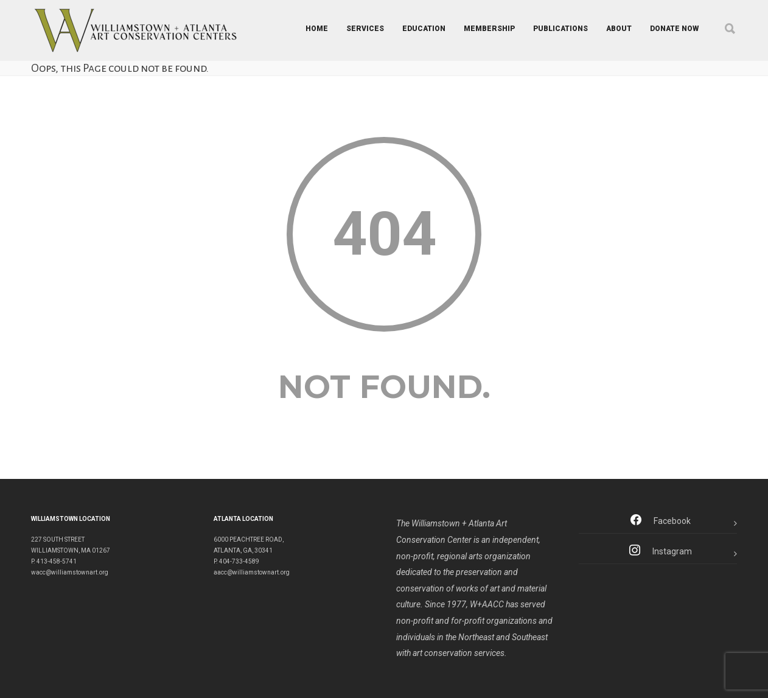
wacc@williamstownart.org (69, 572)
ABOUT (619, 28)
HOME (316, 28)
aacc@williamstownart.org (252, 572)
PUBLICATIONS (560, 28)
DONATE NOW (674, 28)
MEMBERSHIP (489, 28)
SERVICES (365, 28)
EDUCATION (423, 28)
